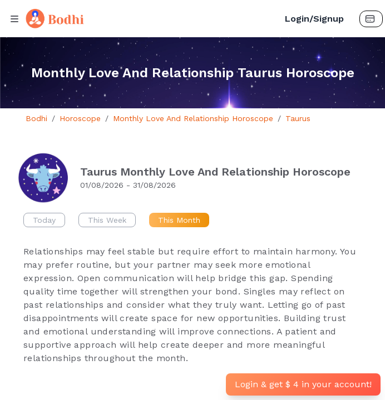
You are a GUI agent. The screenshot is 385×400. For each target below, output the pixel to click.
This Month (179, 220)
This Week (107, 220)
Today (44, 220)
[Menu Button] (14, 19)
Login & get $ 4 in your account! (303, 384)
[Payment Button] (371, 19)
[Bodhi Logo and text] (148, 19)
